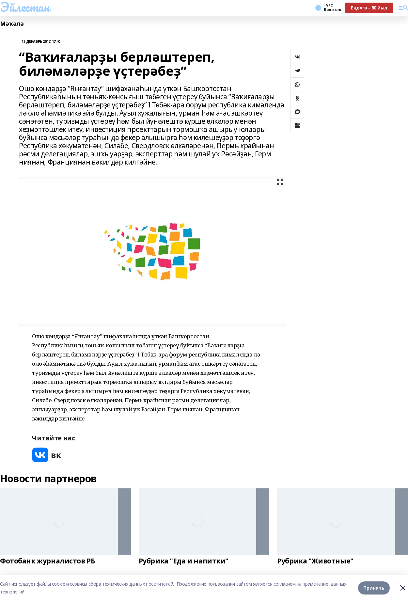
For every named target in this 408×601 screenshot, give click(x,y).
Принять (373, 588)
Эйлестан (24, 7)
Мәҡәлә (12, 23)
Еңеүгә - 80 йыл (369, 8)
